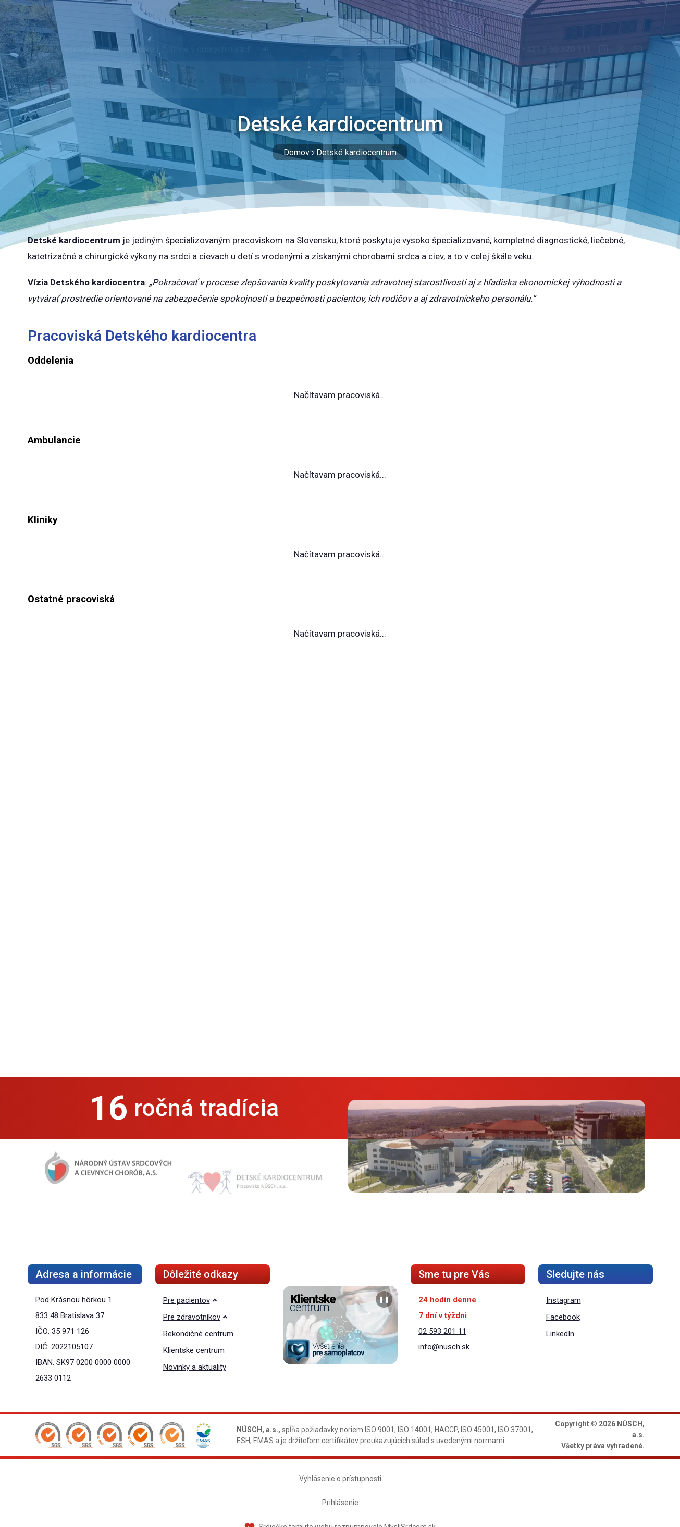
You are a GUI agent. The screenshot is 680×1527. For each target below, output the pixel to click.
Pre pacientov (529, 99)
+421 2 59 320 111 (556, 69)
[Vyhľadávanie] (484, 99)
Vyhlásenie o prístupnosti (340, 1478)
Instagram (563, 1300)
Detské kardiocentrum (258, 100)
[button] (48, 1435)
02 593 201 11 (442, 1331)
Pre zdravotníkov (609, 99)
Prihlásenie (340, 1502)
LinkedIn (560, 1333)
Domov (296, 152)
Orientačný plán (347, 100)
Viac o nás (178, 100)
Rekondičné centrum (198, 1333)
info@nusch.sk (443, 1346)
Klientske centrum (194, 1350)
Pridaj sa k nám (423, 100)
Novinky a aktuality (194, 1367)
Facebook (563, 1317)
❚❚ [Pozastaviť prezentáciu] (384, 1299)
